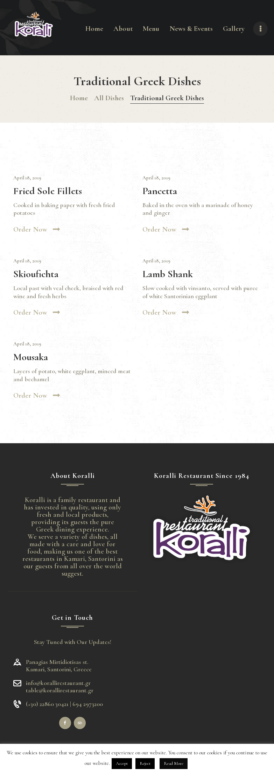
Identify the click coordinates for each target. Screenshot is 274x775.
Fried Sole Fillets (47, 191)
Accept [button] (122, 763)
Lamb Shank (167, 274)
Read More (173, 763)
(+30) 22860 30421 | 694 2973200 (64, 704)
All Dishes (109, 98)
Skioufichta (35, 274)
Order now (30, 229)
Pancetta (159, 191)
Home (79, 98)
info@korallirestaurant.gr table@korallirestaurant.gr (59, 686)
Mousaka (30, 357)
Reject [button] (145, 763)
